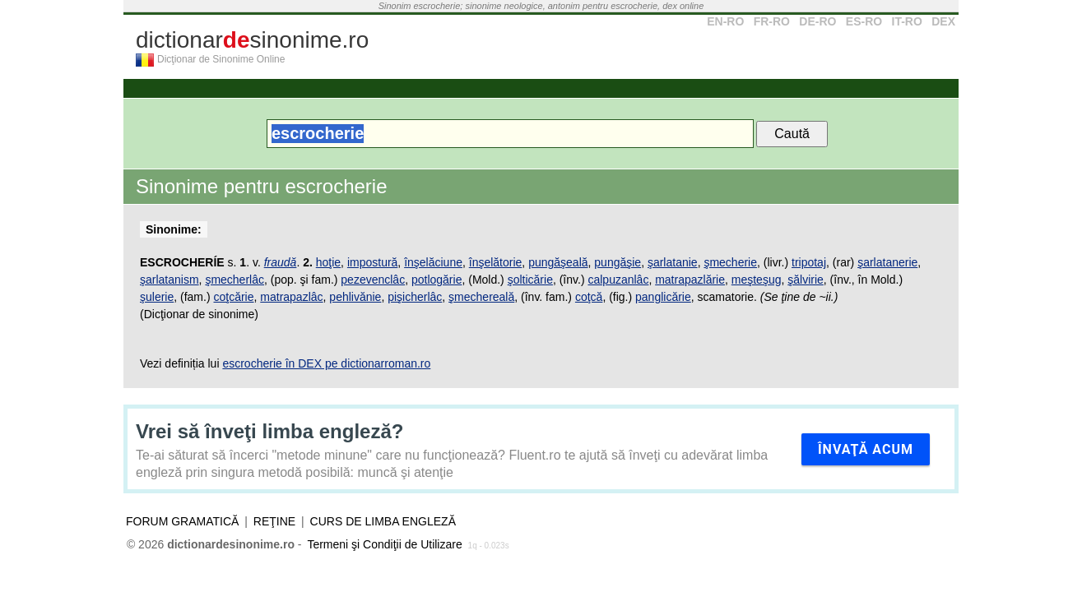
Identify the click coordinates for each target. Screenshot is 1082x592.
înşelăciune (433, 262)
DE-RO (817, 21)
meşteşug (756, 279)
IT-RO (907, 21)
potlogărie (436, 279)
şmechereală (481, 296)
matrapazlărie (690, 279)
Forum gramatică (182, 521)
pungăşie (617, 262)
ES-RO (864, 21)
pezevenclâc (373, 279)
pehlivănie (355, 296)
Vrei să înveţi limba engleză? (269, 431)
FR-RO (772, 21)
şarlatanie (673, 262)
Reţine (274, 521)
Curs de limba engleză (383, 521)
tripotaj (809, 262)
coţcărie (233, 296)
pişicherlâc (415, 296)
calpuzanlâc (617, 279)
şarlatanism (169, 279)
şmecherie (730, 262)
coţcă (588, 296)
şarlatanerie (887, 262)
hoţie (328, 262)
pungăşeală (557, 262)
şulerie (157, 296)
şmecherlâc (234, 279)
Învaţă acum (865, 449)
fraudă (280, 262)
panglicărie (663, 296)
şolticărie (530, 279)
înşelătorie (495, 262)
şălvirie (805, 279)
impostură (372, 262)
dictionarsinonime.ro (252, 40)
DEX (943, 21)
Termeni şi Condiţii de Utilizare (384, 544)
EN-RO (725, 21)
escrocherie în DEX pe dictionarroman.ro (326, 363)
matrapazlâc (291, 296)
